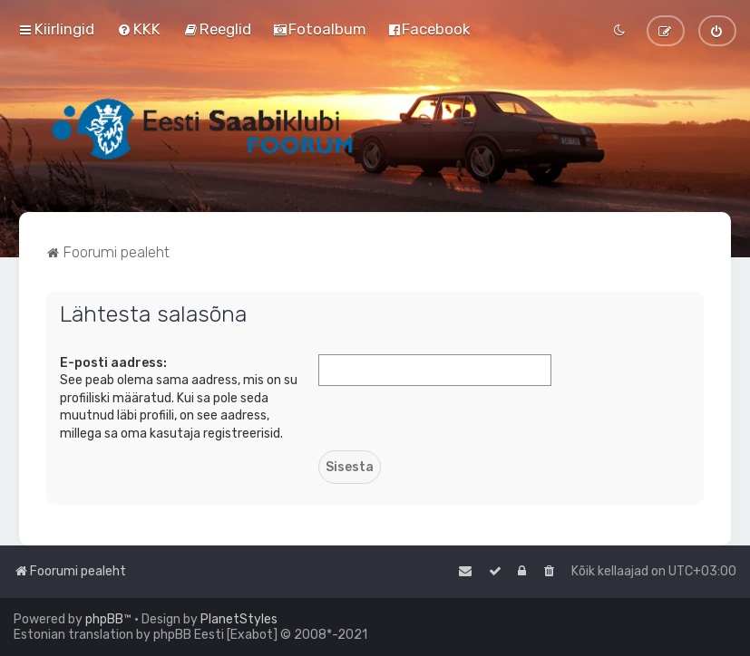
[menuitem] (138, 29)
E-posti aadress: (113, 363)
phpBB (104, 619)
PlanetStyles (239, 619)
